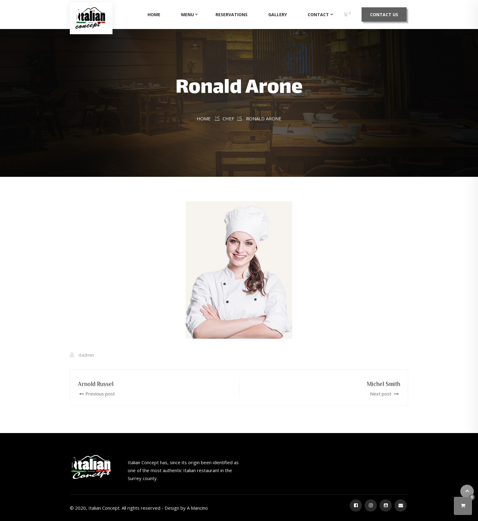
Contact (318, 14)
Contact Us (384, 14)
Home (154, 14)
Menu (187, 14)
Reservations (232, 14)
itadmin (86, 355)
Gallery (277, 14)
